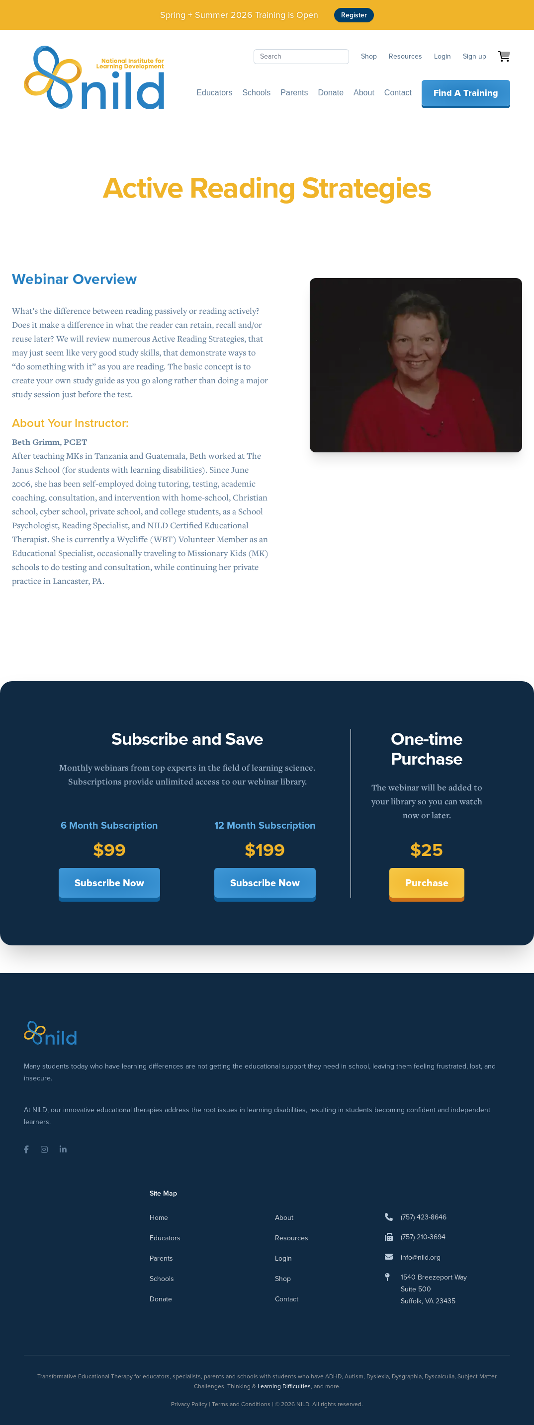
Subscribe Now (109, 882)
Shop (369, 56)
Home (159, 1217)
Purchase (426, 882)
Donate (331, 92)
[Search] (301, 56)
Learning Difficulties (284, 1386)
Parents (294, 92)
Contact (398, 92)
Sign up (474, 56)
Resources (405, 56)
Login (442, 56)
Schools (256, 92)
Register (354, 15)
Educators (214, 92)
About (364, 92)
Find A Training (466, 92)
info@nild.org (421, 1257)
